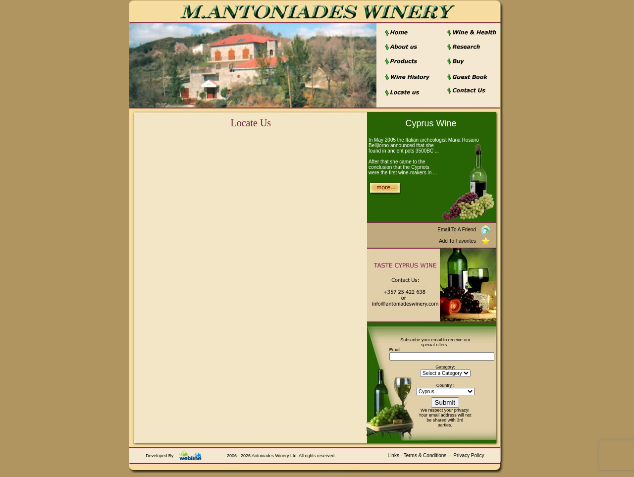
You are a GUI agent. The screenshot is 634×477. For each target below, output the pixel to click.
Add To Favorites (457, 241)
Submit (445, 402)
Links (393, 455)
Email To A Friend (456, 229)
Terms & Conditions (425, 455)
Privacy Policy (468, 455)
